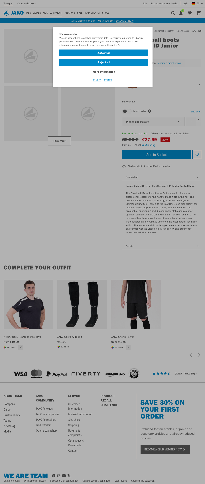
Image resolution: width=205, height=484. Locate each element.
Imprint (108, 80)
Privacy (97, 80)
